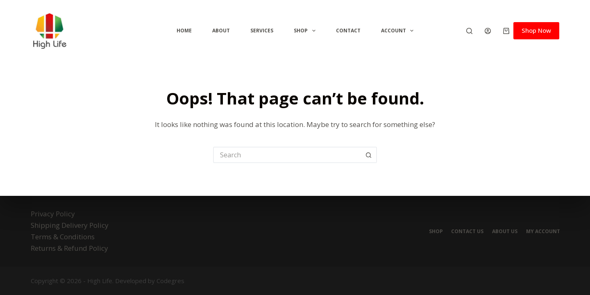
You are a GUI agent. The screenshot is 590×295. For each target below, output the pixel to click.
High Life (99, 281)
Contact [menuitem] (348, 30)
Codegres (170, 281)
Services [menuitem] (261, 30)
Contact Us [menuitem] (463, 231)
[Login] (488, 31)
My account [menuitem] (542, 231)
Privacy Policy (53, 213)
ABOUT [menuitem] (221, 30)
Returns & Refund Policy (69, 248)
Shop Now (536, 30)
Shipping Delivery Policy (70, 225)
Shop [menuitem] (306, 31)
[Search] (469, 31)
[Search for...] (287, 155)
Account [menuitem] (399, 31)
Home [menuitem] (184, 30)
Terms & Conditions (63, 236)
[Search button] (369, 155)
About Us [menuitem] (502, 231)
